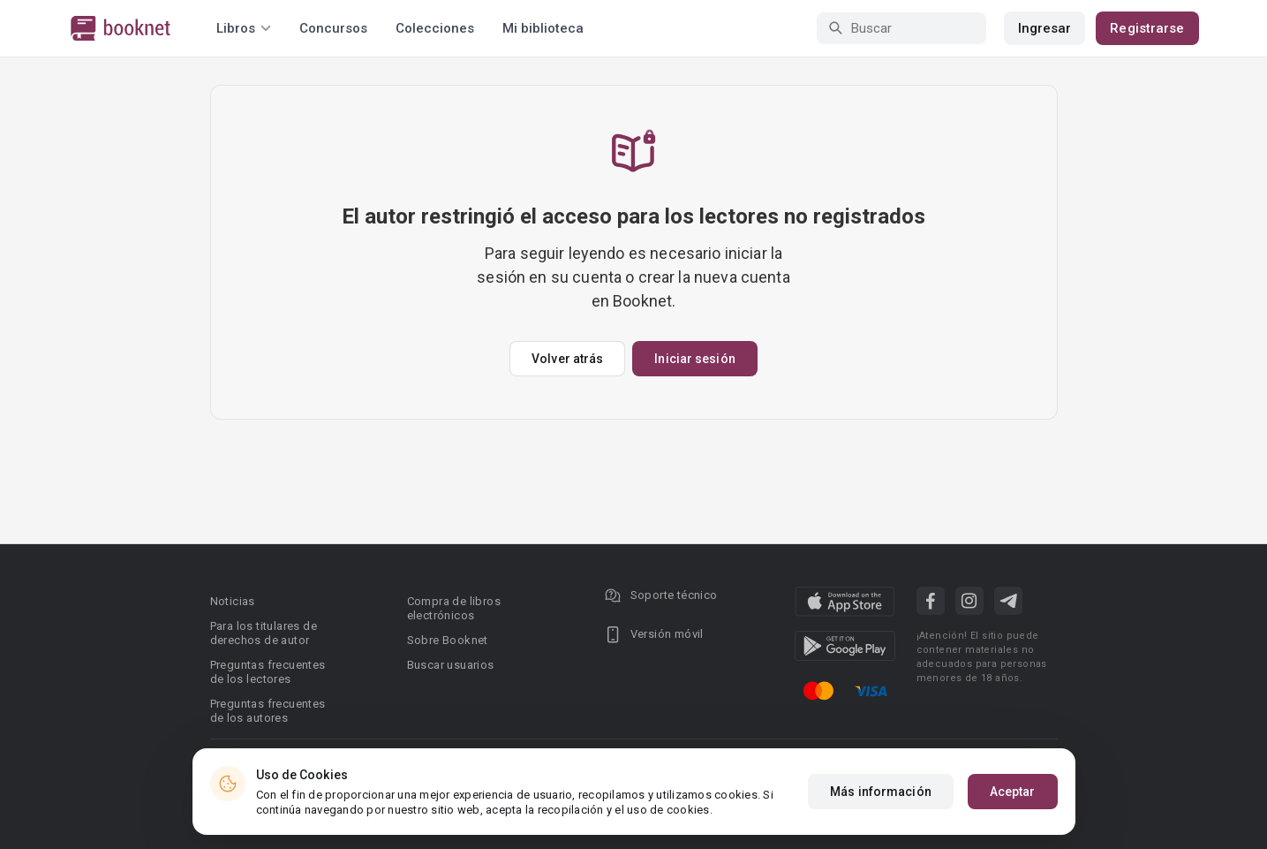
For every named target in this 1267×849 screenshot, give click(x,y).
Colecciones (435, 28)
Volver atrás (567, 359)
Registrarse (1147, 28)
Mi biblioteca (543, 28)
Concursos (333, 28)
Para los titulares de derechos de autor (263, 633)
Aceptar (1013, 792)
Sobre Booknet (447, 640)
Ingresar (1045, 28)
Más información (880, 792)
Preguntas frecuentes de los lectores (268, 672)
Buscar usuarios (450, 664)
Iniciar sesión (694, 359)
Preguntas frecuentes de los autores (268, 710)
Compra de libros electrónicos (454, 608)
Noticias (232, 601)
